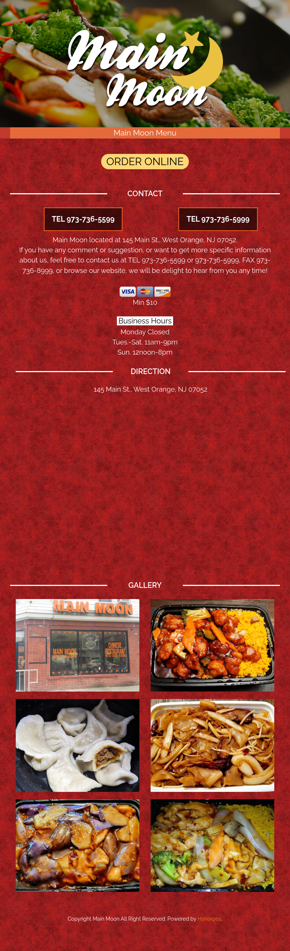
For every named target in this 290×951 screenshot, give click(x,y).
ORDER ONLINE (145, 162)
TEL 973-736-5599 (83, 219)
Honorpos (209, 919)
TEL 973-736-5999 (218, 219)
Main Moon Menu (145, 132)
